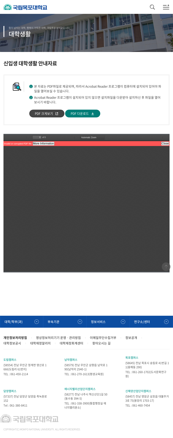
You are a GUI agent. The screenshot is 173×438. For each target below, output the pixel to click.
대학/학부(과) (14, 321)
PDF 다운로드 (80, 113)
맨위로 (166, 266)
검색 (152, 7)
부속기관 (53, 321)
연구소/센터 (142, 321)
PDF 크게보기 (44, 113)
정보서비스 (98, 321)
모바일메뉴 (166, 7)
